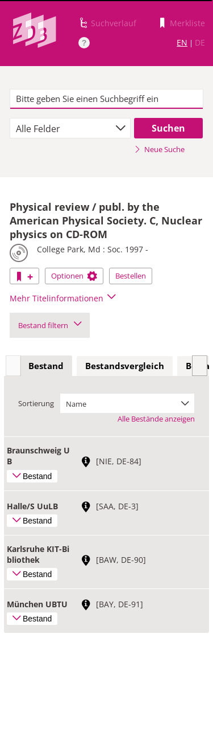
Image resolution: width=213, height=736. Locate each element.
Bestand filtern (49, 325)
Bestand (46, 365)
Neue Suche (159, 149)
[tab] (46, 366)
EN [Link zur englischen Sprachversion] (182, 42)
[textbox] (106, 99)
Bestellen (130, 276)
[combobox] (70, 128)
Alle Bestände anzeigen (156, 419)
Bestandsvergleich (124, 365)
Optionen (74, 276)
